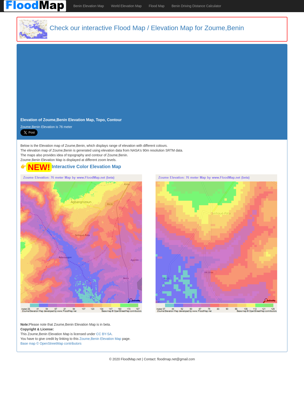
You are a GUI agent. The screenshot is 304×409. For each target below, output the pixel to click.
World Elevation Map (126, 6)
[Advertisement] (152, 82)
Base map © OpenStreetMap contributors (50, 343)
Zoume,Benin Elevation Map (100, 339)
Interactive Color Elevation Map (86, 166)
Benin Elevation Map (88, 6)
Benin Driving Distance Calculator (196, 6)
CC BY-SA (104, 334)
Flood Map (156, 6)
